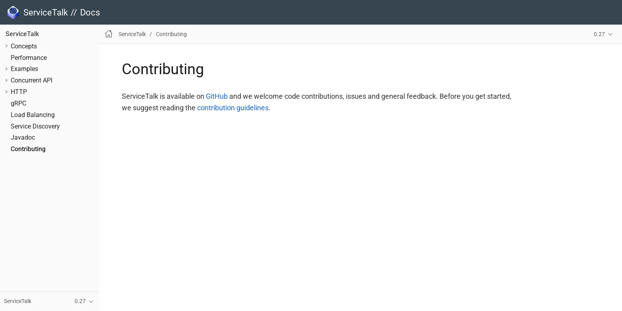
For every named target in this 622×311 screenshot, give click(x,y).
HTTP (19, 92)
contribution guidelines (233, 108)
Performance (29, 57)
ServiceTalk (22, 34)
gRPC (18, 103)
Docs (90, 12)
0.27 (599, 34)
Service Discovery (35, 126)
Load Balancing (33, 115)
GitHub (217, 96)
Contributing (28, 149)
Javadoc (23, 137)
